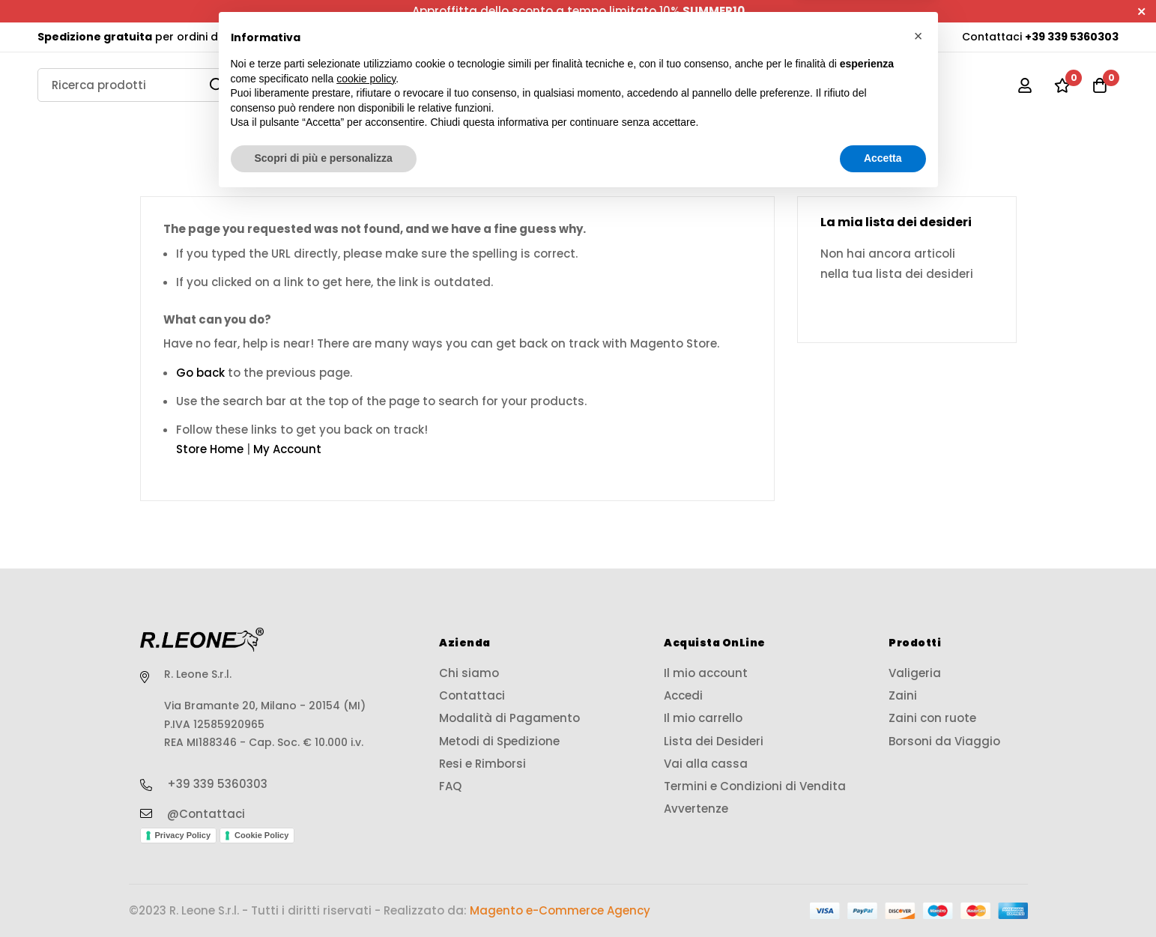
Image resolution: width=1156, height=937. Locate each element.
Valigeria (321, 136)
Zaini (652, 136)
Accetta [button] (883, 896)
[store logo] (578, 85)
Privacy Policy (183, 835)
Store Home (209, 449)
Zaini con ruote (815, 136)
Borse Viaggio (494, 136)
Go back (200, 372)
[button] (918, 774)
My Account (287, 449)
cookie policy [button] (366, 816)
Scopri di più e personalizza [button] (324, 896)
